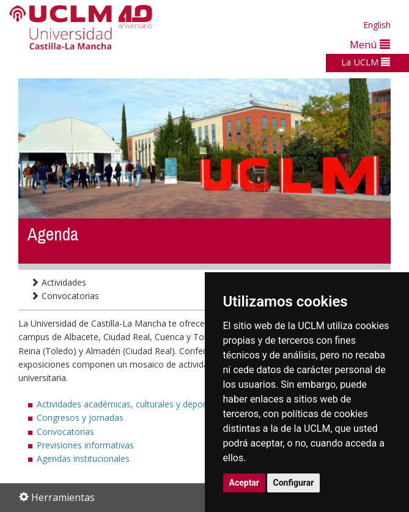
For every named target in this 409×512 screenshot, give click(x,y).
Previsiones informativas (85, 445)
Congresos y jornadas (80, 417)
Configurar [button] (293, 483)
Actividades (58, 282)
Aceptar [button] (244, 483)
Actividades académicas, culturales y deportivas (130, 404)
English (377, 25)
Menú (370, 44)
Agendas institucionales (83, 458)
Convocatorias (65, 296)
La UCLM (365, 62)
